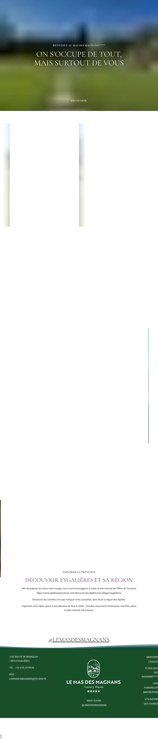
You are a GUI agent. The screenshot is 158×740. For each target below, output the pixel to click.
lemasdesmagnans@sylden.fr (27, 678)
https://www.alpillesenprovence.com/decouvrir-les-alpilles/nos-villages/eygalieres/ (79, 593)
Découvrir (79, 100)
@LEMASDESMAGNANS (79, 639)
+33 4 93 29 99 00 (25, 667)
